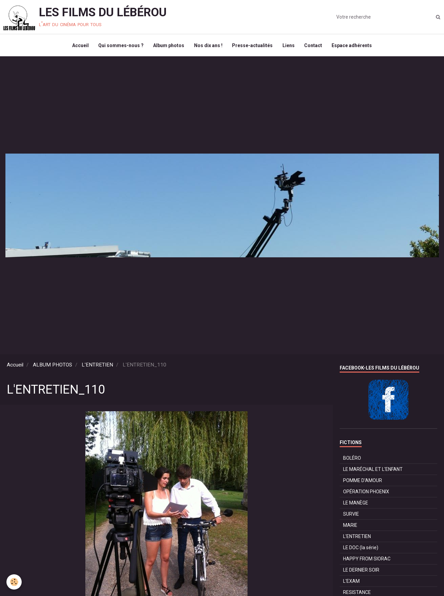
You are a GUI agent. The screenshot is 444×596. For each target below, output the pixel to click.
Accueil (78, 46)
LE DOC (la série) (360, 549)
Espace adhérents (354, 46)
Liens (289, 46)
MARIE (350, 527)
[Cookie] (14, 582)
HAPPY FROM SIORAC (366, 560)
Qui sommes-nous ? (119, 46)
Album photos (168, 46)
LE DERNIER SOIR (361, 571)
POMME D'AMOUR (362, 482)
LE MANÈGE (355, 504)
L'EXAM (351, 582)
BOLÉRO (352, 459)
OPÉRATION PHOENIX (366, 493)
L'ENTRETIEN (97, 366)
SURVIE (351, 515)
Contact (314, 46)
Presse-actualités (252, 46)
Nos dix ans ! (208, 46)
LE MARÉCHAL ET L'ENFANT (373, 471)
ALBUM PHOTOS (52, 366)
